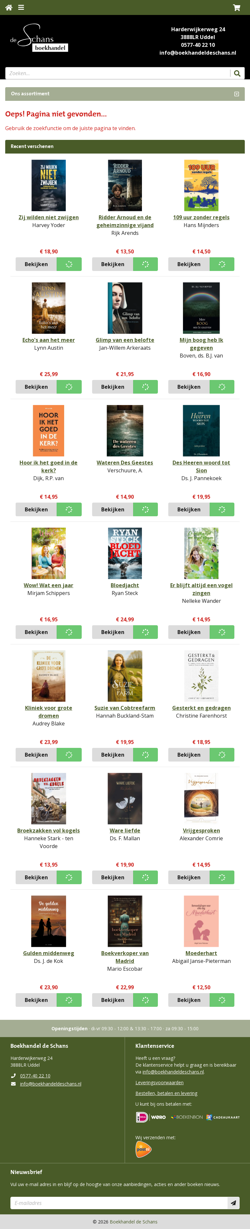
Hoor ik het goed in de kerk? (48, 466)
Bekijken (36, 264)
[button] (237, 7)
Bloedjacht (125, 585)
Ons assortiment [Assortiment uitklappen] (30, 94)
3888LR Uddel (198, 37)
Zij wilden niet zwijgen (49, 217)
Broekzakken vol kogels (48, 830)
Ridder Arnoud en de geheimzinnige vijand (125, 221)
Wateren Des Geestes (125, 462)
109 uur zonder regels (201, 217)
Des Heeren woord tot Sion (201, 466)
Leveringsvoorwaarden (159, 1082)
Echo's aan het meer (48, 340)
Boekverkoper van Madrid (125, 957)
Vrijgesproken (201, 830)
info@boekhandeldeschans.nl (198, 52)
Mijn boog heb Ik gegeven (201, 343)
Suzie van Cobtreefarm (124, 707)
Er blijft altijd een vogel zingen (201, 589)
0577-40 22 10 (198, 44)
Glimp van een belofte (125, 340)
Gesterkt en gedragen (201, 707)
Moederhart (201, 953)
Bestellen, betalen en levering (166, 1093)
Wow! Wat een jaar (48, 585)
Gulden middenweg (48, 953)
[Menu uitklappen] (21, 7)
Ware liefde (125, 830)
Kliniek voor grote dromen (48, 711)
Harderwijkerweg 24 (198, 29)
